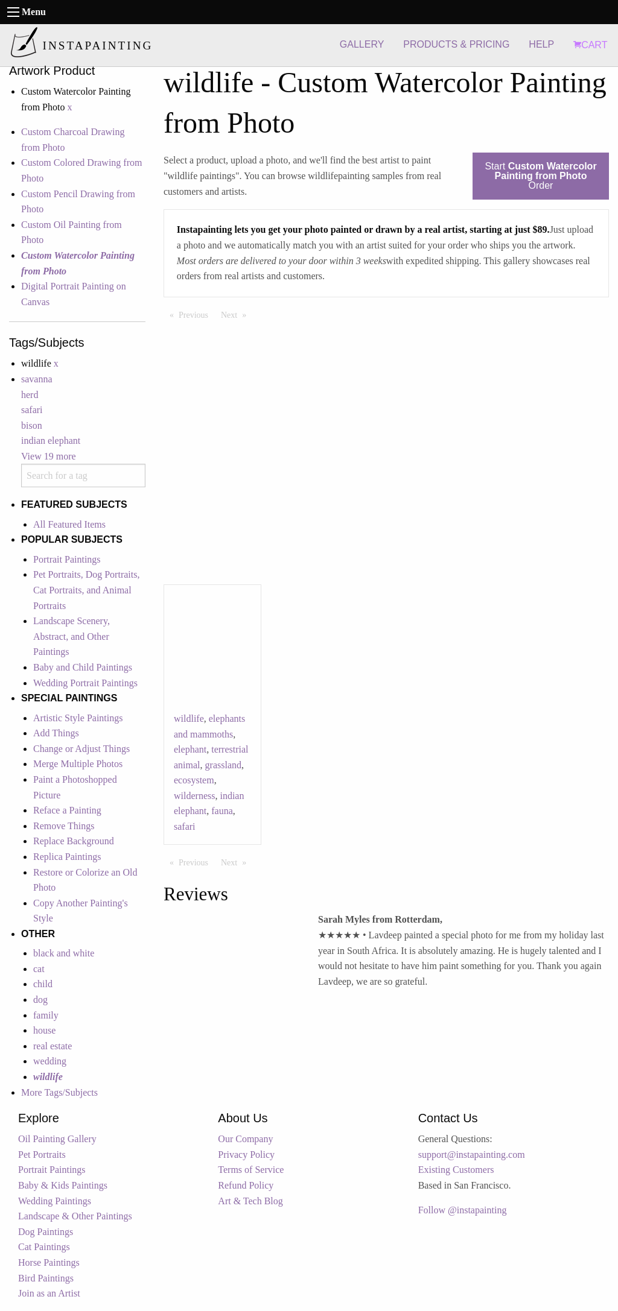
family (46, 1015)
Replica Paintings (67, 856)
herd (29, 395)
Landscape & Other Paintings (75, 1216)
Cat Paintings (44, 1247)
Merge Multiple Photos (78, 764)
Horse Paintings (49, 1262)
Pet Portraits (42, 1154)
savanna (37, 379)
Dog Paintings (45, 1232)
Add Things (56, 733)
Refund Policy (245, 1185)
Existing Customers (456, 1169)
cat (39, 969)
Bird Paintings (46, 1278)
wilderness (194, 796)
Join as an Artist (49, 1293)
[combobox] (83, 475)
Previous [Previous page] (196, 314)
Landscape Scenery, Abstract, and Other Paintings (71, 636)
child (43, 984)
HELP (541, 44)
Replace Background (73, 841)
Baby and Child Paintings (82, 667)
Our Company (245, 1139)
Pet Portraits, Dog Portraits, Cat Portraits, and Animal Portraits (86, 589)
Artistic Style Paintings (78, 718)
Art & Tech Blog (250, 1201)
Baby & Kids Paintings (62, 1185)
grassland (223, 765)
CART (590, 45)
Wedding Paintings (54, 1201)
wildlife (189, 718)
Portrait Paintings (67, 559)
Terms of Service (251, 1169)
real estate (52, 1046)
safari (32, 410)
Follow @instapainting (462, 1210)
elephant (190, 749)
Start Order (540, 176)
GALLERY (362, 44)
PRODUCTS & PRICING (456, 44)
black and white (63, 953)
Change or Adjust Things (81, 749)
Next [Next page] (236, 314)
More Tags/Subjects (59, 1092)
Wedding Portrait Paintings (85, 683)
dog (40, 999)
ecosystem (194, 780)
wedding (49, 1061)
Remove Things (63, 826)
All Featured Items (69, 524)
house (44, 1030)
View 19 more (48, 456)
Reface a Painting (67, 810)
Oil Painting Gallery (57, 1139)
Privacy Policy (246, 1154)
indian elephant (50, 440)
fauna (222, 811)
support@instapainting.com (471, 1154)
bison (31, 425)
